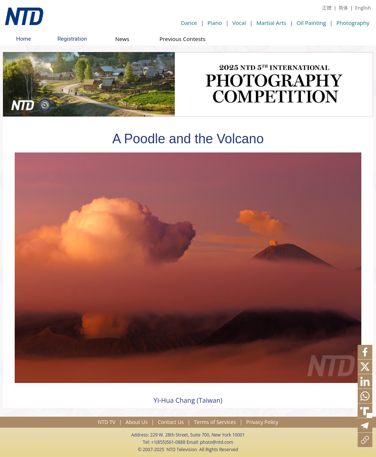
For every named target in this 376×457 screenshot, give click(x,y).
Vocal (239, 22)
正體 (327, 7)
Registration (72, 39)
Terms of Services (215, 422)
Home (23, 39)
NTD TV (106, 422)
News (122, 39)
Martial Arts (271, 22)
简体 (343, 7)
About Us (137, 422)
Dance (189, 22)
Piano (214, 22)
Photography (352, 22)
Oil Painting (311, 22)
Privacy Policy (262, 422)
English (363, 7)
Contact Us (171, 422)
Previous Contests (182, 39)
